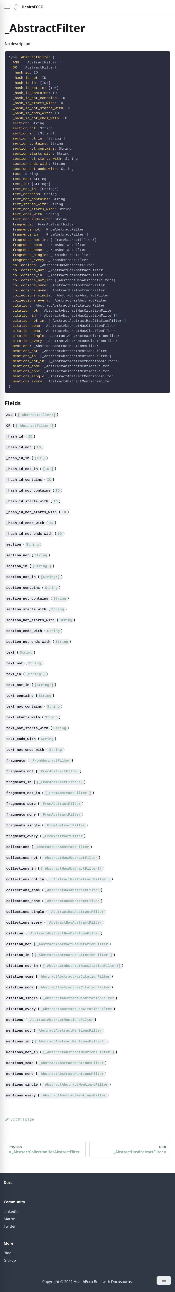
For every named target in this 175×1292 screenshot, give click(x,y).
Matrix (9, 1218)
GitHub (10, 1260)
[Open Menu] (164, 1280)
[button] (7, 6)
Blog (8, 1252)
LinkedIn (11, 1211)
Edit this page (19, 1119)
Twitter (10, 1226)
